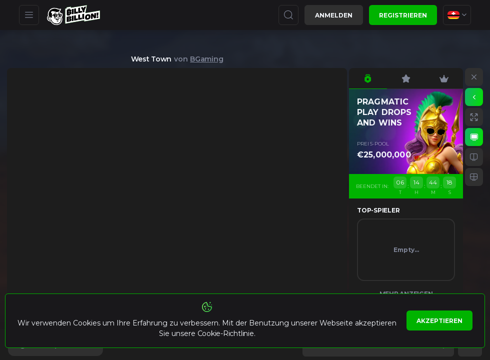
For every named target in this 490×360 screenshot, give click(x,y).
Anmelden (333, 15)
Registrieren (403, 15)
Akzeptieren (439, 320)
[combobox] (457, 15)
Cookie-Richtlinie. (227, 333)
